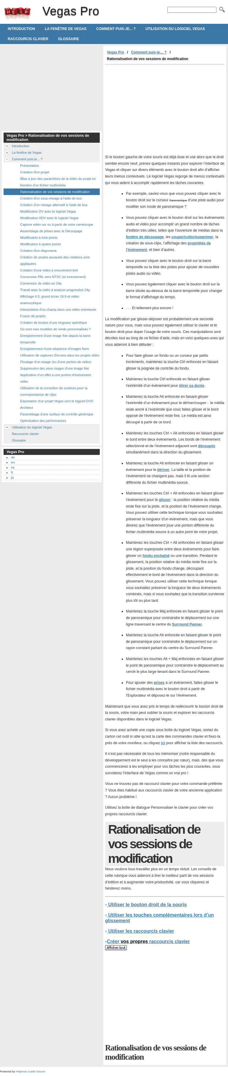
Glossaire (68, 39)
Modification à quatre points (40, 244)
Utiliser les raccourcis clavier (139, 931)
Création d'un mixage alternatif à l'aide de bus (53, 205)
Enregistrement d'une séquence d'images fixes (54, 349)
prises (159, 683)
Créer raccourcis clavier (147, 941)
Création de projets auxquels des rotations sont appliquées (55, 260)
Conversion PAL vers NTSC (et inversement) (53, 277)
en (13, 462)
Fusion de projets (33, 316)
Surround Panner (187, 624)
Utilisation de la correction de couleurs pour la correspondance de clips (53, 391)
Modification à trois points (39, 237)
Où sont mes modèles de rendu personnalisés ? (55, 329)
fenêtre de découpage (145, 237)
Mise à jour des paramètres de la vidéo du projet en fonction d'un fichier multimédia (58, 182)
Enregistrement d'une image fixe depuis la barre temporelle (55, 339)
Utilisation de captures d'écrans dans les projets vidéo (59, 355)
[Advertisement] (155, 109)
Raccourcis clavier (28, 39)
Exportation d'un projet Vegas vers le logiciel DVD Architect (56, 404)
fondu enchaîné (156, 556)
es (13, 467)
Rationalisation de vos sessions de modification (55, 192)
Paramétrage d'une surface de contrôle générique (56, 414)
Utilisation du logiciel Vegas (175, 29)
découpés (206, 446)
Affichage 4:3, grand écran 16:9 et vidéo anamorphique (49, 300)
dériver (163, 470)
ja (12, 477)
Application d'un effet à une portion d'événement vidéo (55, 378)
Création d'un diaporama (38, 250)
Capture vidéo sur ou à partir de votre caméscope (56, 224)
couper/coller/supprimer (192, 237)
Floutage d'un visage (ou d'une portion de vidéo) (55, 362)
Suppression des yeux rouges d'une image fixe (54, 368)
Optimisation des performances (43, 420)
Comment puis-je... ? (116, 29)
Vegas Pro (17, 13)
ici (163, 743)
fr (12, 472)
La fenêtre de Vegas (65, 29)
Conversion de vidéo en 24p (40, 283)
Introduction (21, 29)
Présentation (29, 165)
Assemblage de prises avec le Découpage (51, 231)
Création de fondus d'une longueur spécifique (53, 322)
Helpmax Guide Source (30, 1071)
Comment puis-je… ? (149, 52)
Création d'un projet (34, 172)
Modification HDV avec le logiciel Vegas (49, 218)
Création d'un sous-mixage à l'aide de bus (51, 198)
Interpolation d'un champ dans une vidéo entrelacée (58, 309)
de (13, 457)
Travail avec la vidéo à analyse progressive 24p (55, 290)
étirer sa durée (191, 386)
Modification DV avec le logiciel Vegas (48, 211)
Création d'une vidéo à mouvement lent (49, 270)
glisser (165, 500)
